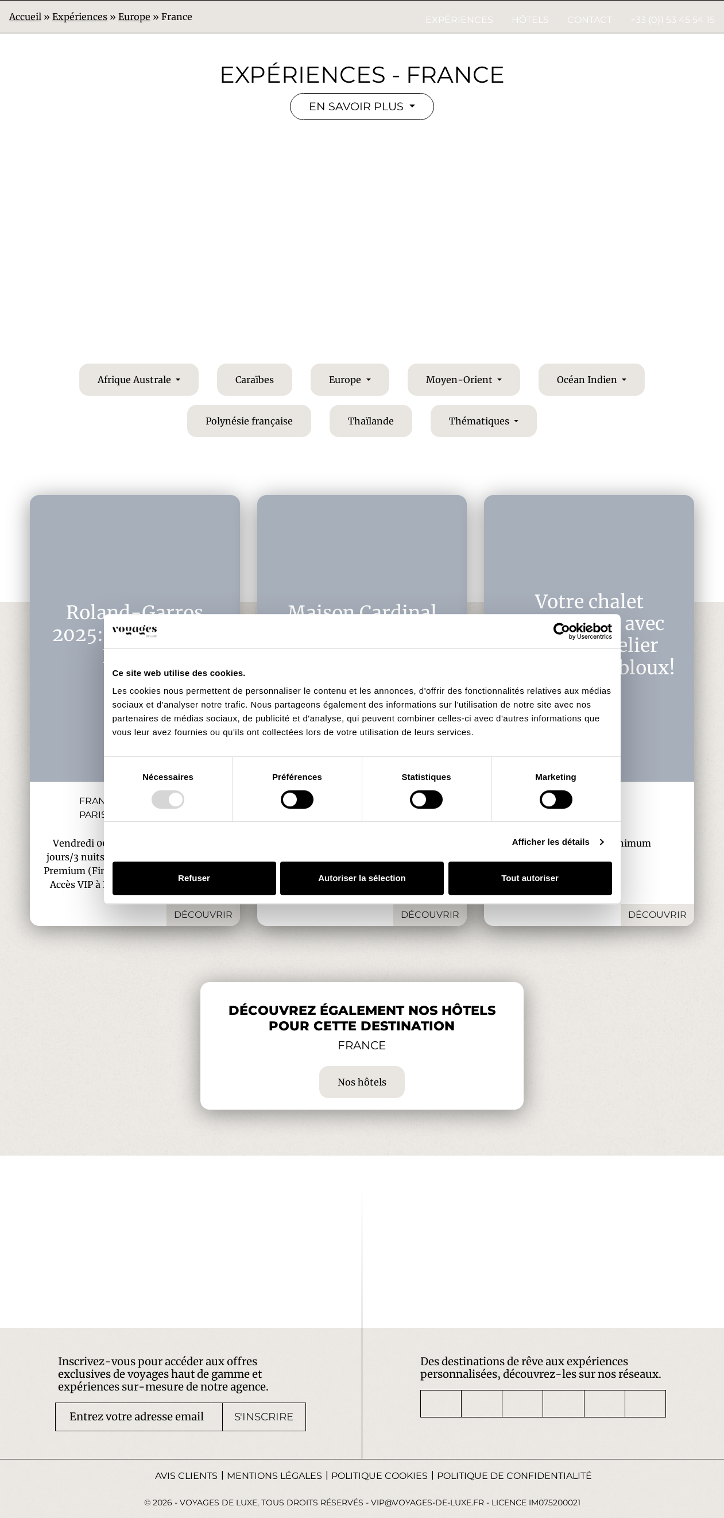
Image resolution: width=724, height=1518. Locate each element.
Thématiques (480, 421)
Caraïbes (254, 379)
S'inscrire (263, 1416)
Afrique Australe (135, 379)
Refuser (194, 878)
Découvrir (203, 914)
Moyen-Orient (460, 379)
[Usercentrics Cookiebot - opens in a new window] (562, 631)
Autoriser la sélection (362, 878)
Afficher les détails (551, 842)
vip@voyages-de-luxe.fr (427, 1502)
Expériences (459, 19)
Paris (93, 814)
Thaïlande (371, 421)
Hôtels (530, 19)
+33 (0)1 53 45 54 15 (672, 19)
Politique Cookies (379, 1475)
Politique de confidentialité (514, 1475)
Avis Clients (186, 1475)
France (99, 800)
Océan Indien (588, 379)
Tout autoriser (530, 878)
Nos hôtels (362, 1082)
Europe (346, 379)
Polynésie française (249, 421)
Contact (589, 19)
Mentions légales (274, 1475)
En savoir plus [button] (357, 106)
